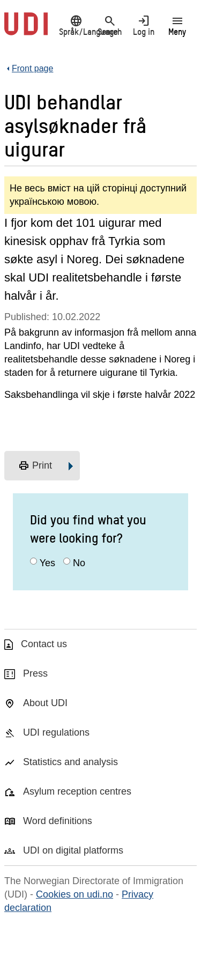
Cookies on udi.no (74, 894)
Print (35, 465)
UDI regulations (56, 732)
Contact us (44, 644)
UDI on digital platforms (73, 850)
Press (35, 673)
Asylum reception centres (77, 791)
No (79, 563)
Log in (143, 25)
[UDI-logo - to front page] (26, 29)
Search (109, 25)
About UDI (45, 703)
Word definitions (57, 821)
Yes (47, 563)
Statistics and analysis (70, 762)
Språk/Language (76, 25)
